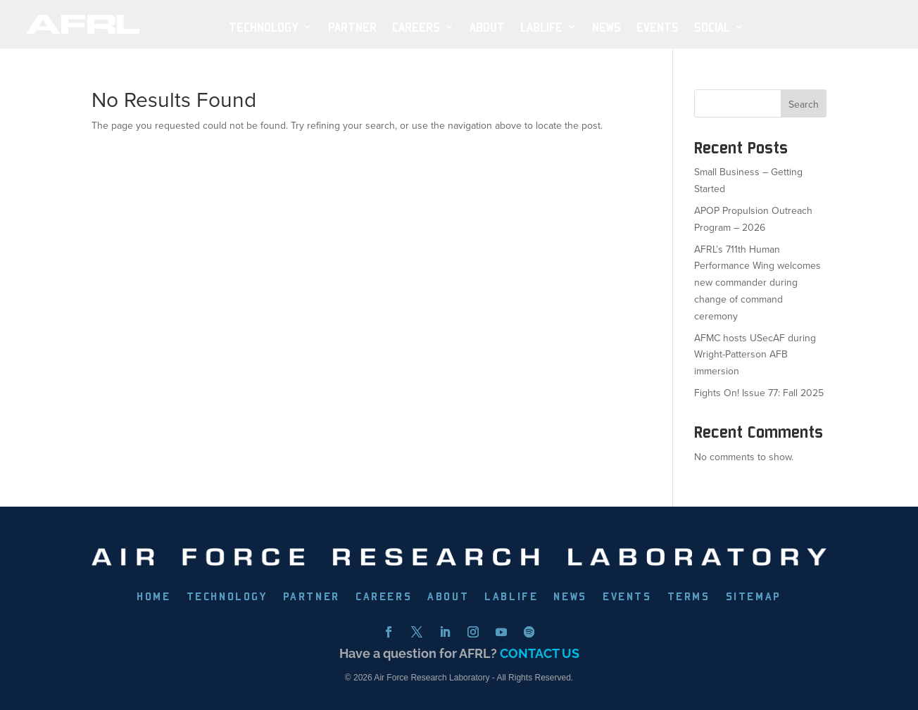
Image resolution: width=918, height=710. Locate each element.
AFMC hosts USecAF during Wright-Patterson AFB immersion (755, 355)
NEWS (606, 27)
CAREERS (384, 597)
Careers (416, 27)
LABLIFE (511, 597)
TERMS (688, 597)
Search (803, 104)
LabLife (541, 27)
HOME (153, 597)
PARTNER (352, 27)
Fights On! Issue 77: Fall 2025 (759, 393)
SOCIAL (712, 27)
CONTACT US (539, 653)
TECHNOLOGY (263, 27)
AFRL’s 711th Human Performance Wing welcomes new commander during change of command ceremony (757, 283)
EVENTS (657, 27)
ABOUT (487, 27)
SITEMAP (753, 597)
